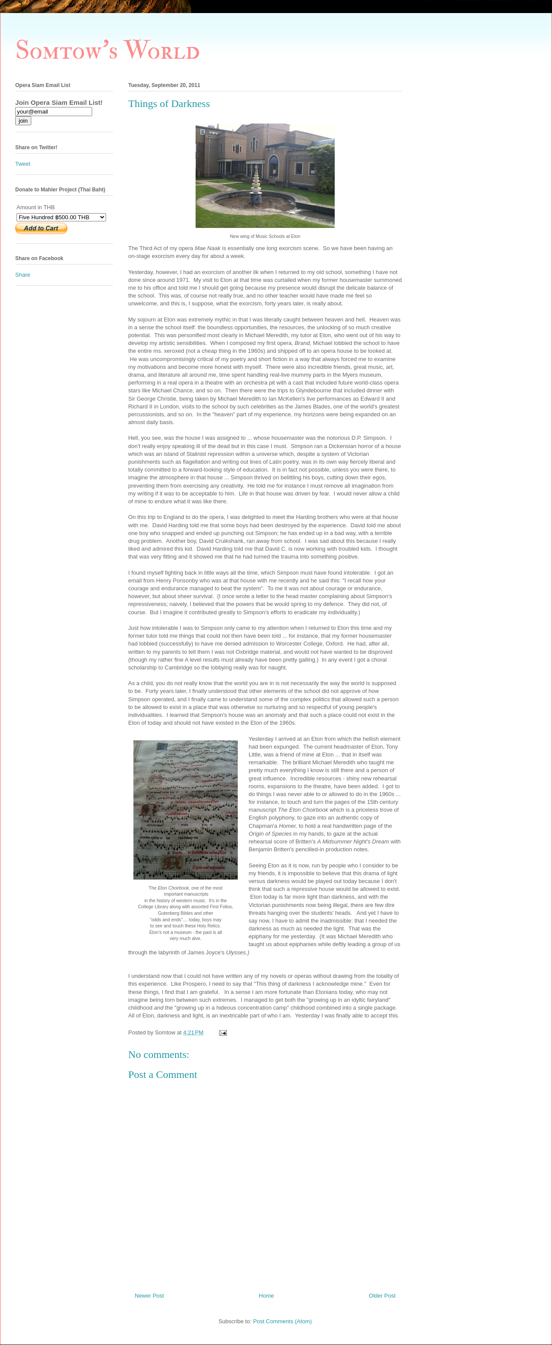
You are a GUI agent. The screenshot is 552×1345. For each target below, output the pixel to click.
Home (266, 1295)
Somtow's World (107, 50)
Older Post (382, 1295)
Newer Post (149, 1295)
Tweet (22, 164)
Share (22, 274)
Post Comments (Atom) (282, 1321)
